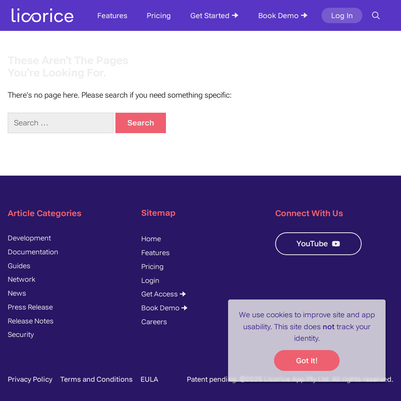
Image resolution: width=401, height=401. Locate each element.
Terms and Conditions (96, 379)
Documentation (33, 251)
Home (151, 238)
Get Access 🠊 (163, 293)
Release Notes (31, 320)
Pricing (159, 15)
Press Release (30, 307)
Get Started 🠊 (214, 15)
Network (22, 279)
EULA (149, 379)
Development (29, 237)
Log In (342, 15)
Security (21, 334)
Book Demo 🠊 (283, 15)
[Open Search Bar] (375, 15)
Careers (154, 321)
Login (150, 280)
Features (112, 15)
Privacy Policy (30, 379)
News (17, 293)
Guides (19, 265)
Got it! (307, 360)
